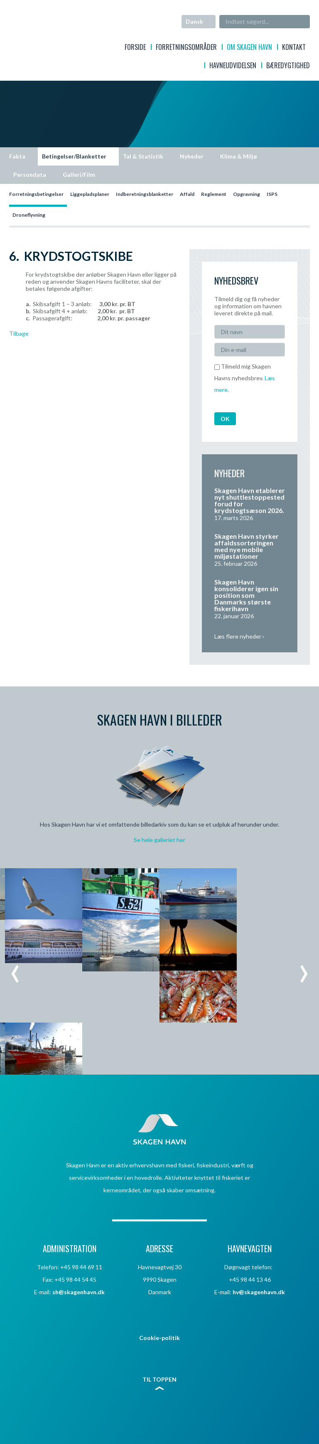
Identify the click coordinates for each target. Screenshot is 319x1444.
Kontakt (294, 48)
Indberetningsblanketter (144, 194)
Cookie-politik (159, 1337)
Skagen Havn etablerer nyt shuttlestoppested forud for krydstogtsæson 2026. (249, 500)
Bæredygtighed (288, 66)
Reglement (213, 194)
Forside (135, 48)
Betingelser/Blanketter (74, 156)
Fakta (17, 156)
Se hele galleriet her (159, 839)
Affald (187, 194)
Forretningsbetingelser (36, 194)
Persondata (29, 174)
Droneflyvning (28, 215)
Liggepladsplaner (89, 194)
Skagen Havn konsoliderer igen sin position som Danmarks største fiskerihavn (246, 595)
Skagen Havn (41, 31)
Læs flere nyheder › (239, 636)
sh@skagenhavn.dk (78, 1291)
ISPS (272, 194)
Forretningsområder (186, 48)
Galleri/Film (79, 174)
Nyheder (192, 156)
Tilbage (19, 333)
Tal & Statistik (143, 156)
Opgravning (246, 194)
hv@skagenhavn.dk (259, 1291)
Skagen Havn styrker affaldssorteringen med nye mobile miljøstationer (246, 546)
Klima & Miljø (238, 156)
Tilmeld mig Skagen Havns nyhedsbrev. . (244, 378)
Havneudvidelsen (232, 66)
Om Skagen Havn (249, 48)
